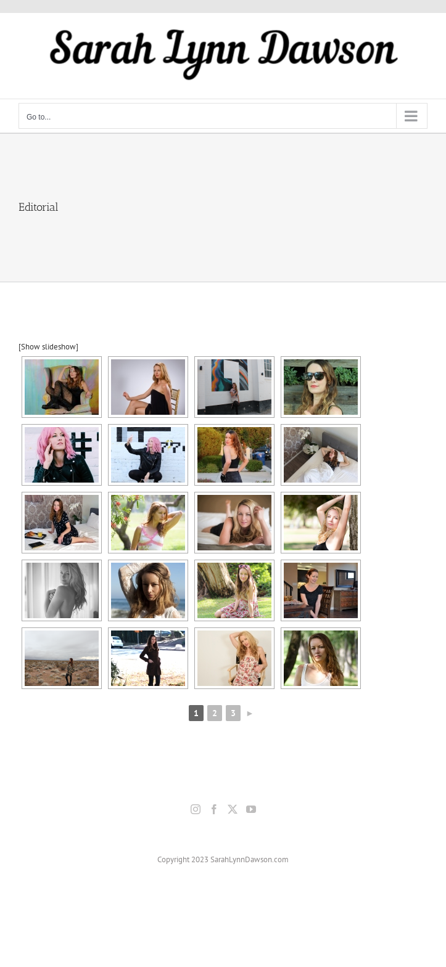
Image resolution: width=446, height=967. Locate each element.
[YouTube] (251, 809)
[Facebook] (214, 809)
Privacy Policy (282, 915)
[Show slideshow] (48, 346)
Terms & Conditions (340, 915)
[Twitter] (232, 809)
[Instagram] (195, 809)
